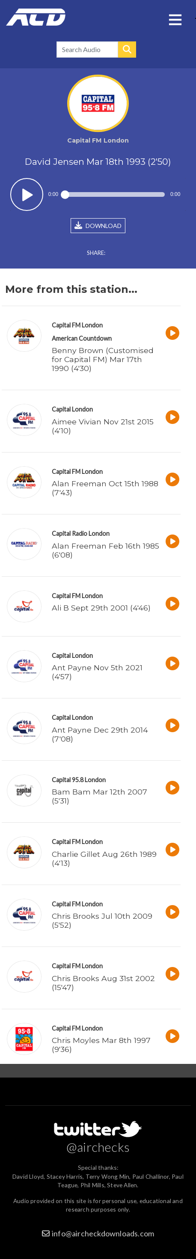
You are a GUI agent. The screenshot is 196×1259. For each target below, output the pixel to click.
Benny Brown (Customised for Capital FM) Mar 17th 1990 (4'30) (103, 359)
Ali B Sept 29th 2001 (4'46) (101, 607)
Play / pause (26, 194)
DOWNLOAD (98, 225)
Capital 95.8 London (79, 779)
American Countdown (82, 338)
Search (127, 49)
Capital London (72, 409)
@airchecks (98, 1146)
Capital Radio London (81, 533)
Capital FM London (77, 325)
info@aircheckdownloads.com (103, 1233)
